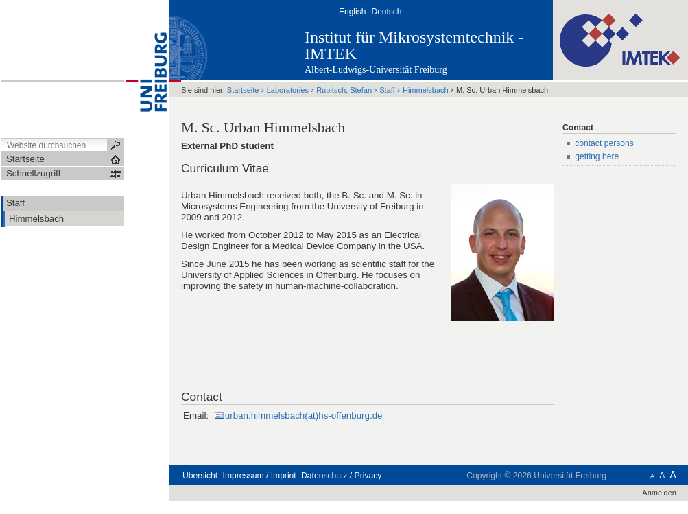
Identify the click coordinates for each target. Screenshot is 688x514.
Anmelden (659, 493)
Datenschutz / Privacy (341, 475)
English (352, 11)
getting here (597, 156)
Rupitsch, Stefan (344, 90)
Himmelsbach (426, 90)
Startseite (243, 90)
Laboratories (288, 90)
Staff (387, 90)
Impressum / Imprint (259, 475)
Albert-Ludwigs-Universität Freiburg (376, 70)
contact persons (604, 143)
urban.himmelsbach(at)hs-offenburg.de (304, 415)
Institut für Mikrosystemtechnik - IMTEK (414, 45)
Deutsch (386, 11)
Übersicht (199, 475)
